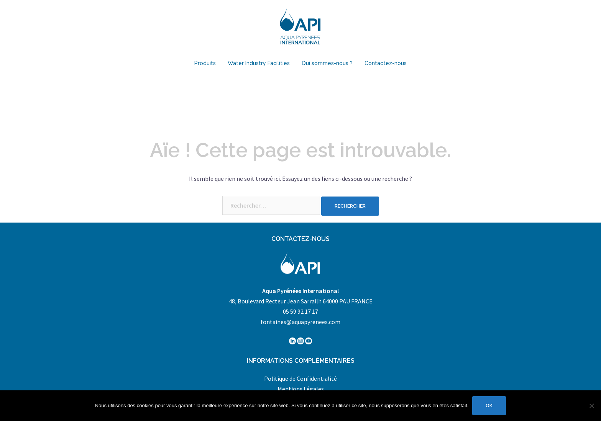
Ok (489, 405)
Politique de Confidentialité (300, 378)
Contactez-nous (386, 63)
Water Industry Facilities (259, 63)
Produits (205, 63)
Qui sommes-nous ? (327, 63)
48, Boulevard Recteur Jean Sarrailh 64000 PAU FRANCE (301, 301)
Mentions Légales (301, 389)
